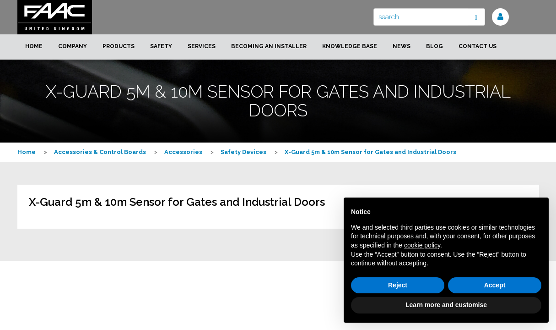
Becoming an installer (269, 46)
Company (72, 46)
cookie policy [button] (422, 245)
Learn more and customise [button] (446, 304)
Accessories (183, 151)
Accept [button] (495, 285)
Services (202, 46)
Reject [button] (397, 285)
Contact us (478, 46)
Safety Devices (243, 151)
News (401, 46)
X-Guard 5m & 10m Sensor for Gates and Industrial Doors (370, 151)
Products (119, 46)
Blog (434, 46)
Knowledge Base (349, 46)
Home (34, 46)
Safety (161, 46)
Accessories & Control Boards (100, 151)
